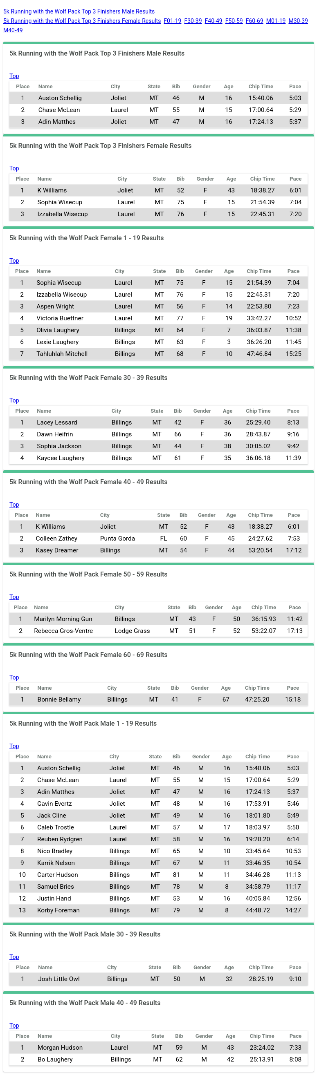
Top (14, 76)
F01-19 (172, 21)
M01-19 (276, 21)
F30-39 (193, 21)
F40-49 (214, 21)
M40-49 (13, 30)
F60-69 (254, 21)
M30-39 (298, 21)
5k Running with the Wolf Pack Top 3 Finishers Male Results (79, 11)
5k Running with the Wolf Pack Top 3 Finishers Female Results (82, 21)
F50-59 (234, 21)
